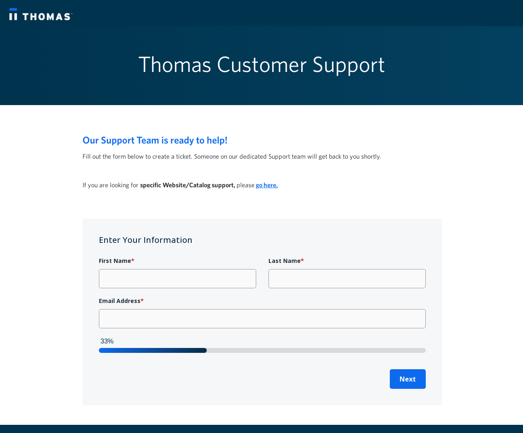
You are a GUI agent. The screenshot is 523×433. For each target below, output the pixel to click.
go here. (267, 184)
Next (408, 379)
